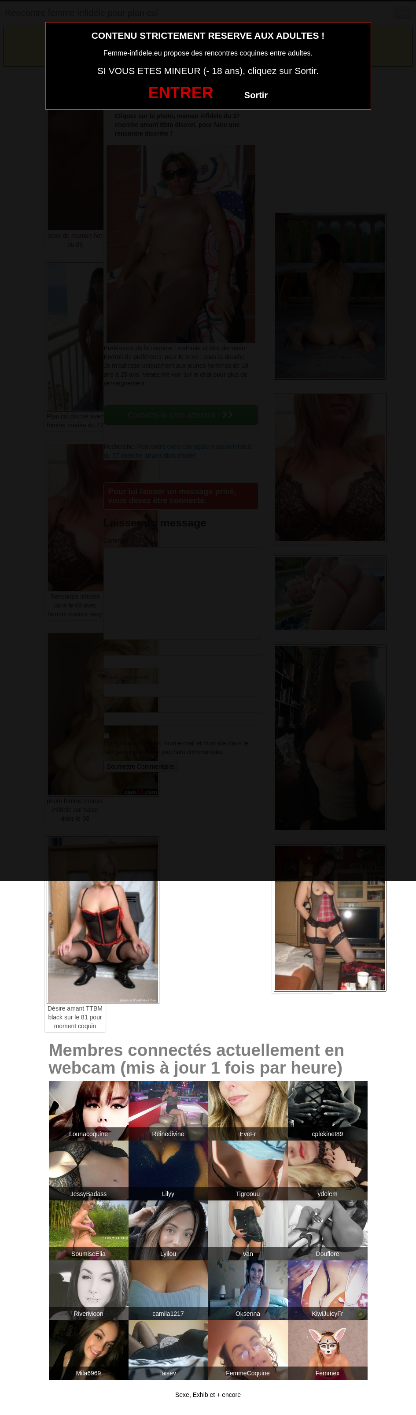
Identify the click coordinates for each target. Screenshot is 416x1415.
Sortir (256, 95)
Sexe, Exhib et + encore (208, 1394)
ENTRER (181, 93)
